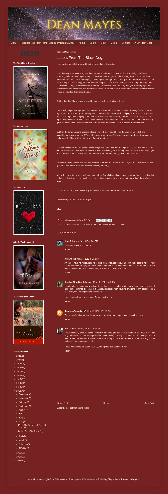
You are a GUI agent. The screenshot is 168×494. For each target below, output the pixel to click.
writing (123, 224)
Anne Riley (70, 241)
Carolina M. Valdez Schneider (78, 282)
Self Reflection (102, 224)
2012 (18, 391)
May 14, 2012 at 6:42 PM (87, 241)
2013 (18, 387)
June (21, 418)
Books (93, 43)
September (24, 406)
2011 (18, 453)
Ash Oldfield (70, 328)
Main (13, 43)
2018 (18, 367)
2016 (18, 375)
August (22, 410)
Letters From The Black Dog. (31, 431)
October (22, 402)
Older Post (149, 403)
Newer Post (62, 403)
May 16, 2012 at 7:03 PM (104, 282)
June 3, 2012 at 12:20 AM (88, 328)
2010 (18, 457)
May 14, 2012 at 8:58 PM (88, 259)
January (22, 448)
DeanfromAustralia (73, 311)
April (21, 436)
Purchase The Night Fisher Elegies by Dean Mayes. (47, 43)
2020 (18, 360)
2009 (18, 460)
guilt (83, 224)
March (22, 440)
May (21, 421)
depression (76, 224)
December (24, 394)
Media (113, 43)
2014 (18, 383)
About (82, 43)
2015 (18, 379)
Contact (126, 43)
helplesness (91, 224)
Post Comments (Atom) (79, 408)
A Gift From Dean (143, 43)
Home (106, 403)
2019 (18, 363)
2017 (18, 371)
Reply (67, 249)
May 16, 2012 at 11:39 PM (98, 311)
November (24, 398)
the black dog (114, 224)
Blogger (135, 479)
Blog (103, 43)
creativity (67, 224)
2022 (18, 356)
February (23, 444)
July (21, 414)
